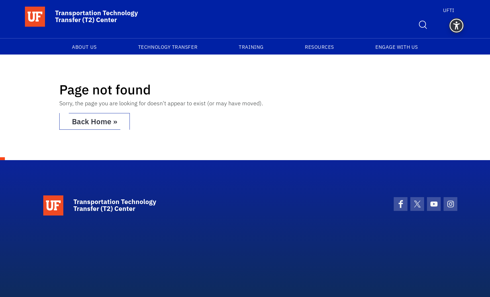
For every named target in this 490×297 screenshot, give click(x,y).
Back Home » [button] (94, 121)
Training (251, 47)
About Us (84, 47)
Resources (319, 47)
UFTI (448, 10)
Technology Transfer (167, 47)
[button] (456, 25)
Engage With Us (396, 47)
